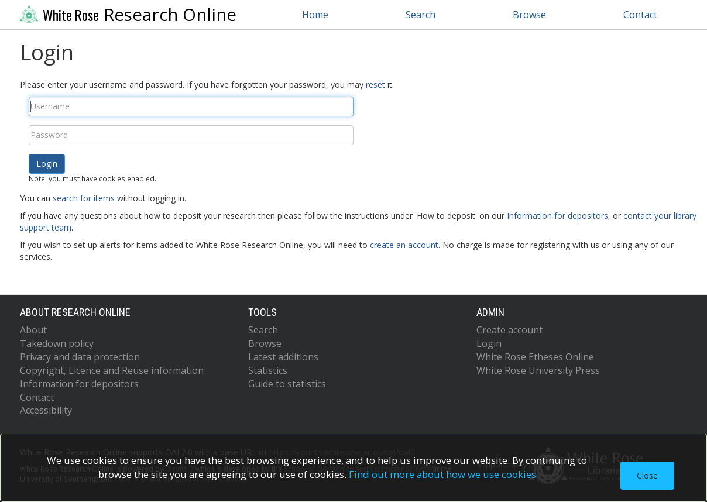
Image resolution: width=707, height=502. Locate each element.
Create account (509, 330)
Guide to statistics (287, 383)
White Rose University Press (538, 370)
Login (489, 343)
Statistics (267, 370)
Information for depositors (557, 215)
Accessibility (46, 410)
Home (315, 14)
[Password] (191, 135)
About (33, 330)
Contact (640, 14)
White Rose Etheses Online (535, 356)
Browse (529, 14)
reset (375, 84)
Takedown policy (57, 343)
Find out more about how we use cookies (442, 474)
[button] (47, 164)
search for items (84, 198)
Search (420, 14)
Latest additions (283, 356)
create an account (404, 244)
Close (647, 475)
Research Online (128, 14)
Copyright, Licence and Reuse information (112, 370)
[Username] (191, 106)
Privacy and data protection (80, 356)
